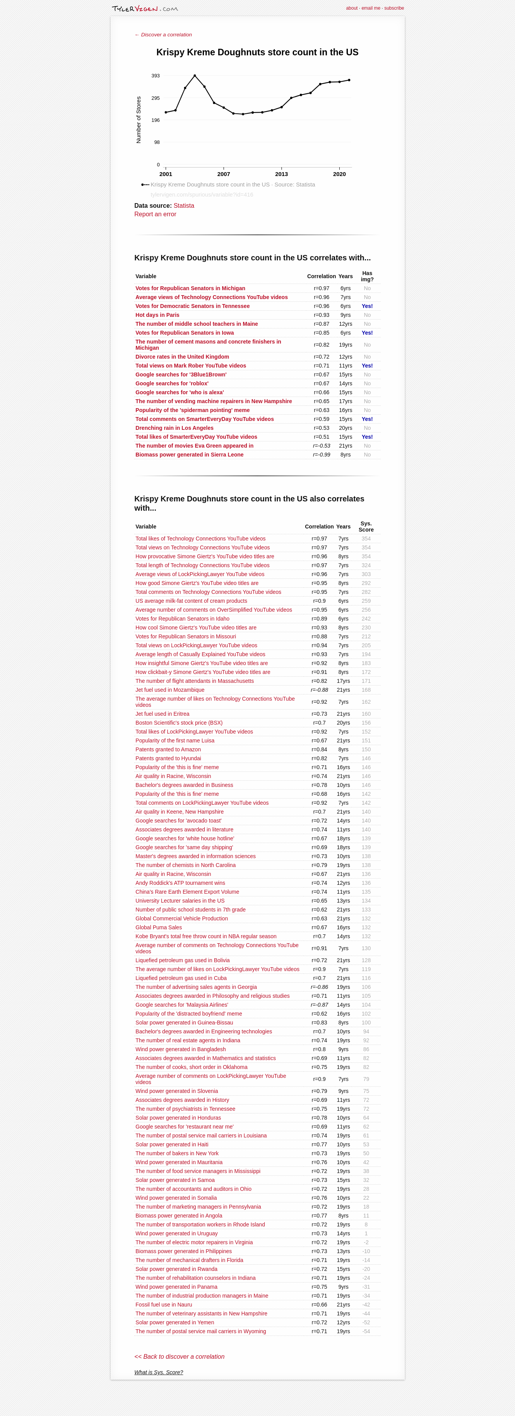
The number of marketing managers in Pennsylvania (198, 1207)
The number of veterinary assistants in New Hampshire (201, 1313)
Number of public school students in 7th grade (190, 909)
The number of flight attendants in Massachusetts (194, 681)
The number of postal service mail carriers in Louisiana (201, 1135)
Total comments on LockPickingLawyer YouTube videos (202, 803)
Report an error (155, 214)
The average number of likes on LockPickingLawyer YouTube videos (217, 969)
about (352, 8)
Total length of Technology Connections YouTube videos (202, 565)
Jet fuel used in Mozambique (169, 690)
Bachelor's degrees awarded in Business (184, 785)
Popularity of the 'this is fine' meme (177, 767)
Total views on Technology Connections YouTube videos (202, 547)
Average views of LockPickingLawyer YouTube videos (199, 574)
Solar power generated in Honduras (178, 1118)
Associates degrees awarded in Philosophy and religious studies (212, 996)
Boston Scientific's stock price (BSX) (178, 723)
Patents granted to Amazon (168, 749)
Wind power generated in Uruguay (176, 1233)
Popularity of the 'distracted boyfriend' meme (188, 1014)
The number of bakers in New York (177, 1153)
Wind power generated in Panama (176, 1287)
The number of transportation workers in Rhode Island (200, 1224)
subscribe (394, 8)
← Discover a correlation (163, 35)
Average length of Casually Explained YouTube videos (200, 654)
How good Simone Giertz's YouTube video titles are (196, 583)
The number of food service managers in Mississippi (197, 1171)
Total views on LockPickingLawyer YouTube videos (196, 645)
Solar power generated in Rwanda (176, 1269)
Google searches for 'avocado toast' (178, 820)
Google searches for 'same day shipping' (184, 847)
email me (370, 8)
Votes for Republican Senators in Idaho (182, 619)
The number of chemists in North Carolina (185, 865)
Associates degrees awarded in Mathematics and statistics (205, 1058)
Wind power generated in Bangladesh (180, 1049)
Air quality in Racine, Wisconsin (173, 776)
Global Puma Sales (158, 927)
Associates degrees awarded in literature (184, 829)
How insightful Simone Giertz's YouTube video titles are (201, 663)
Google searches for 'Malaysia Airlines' (181, 1005)
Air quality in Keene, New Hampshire (179, 812)
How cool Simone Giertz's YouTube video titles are (196, 627)
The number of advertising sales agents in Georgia (196, 987)
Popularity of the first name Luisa (174, 740)
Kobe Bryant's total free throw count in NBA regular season (206, 936)
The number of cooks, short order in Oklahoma (191, 1067)
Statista (184, 205)
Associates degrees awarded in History (182, 1100)
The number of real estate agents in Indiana (187, 1040)
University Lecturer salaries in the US (179, 901)
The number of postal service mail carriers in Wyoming (200, 1331)
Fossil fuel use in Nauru (163, 1304)
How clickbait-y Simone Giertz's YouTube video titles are (202, 672)
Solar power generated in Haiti (171, 1144)
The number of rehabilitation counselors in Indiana (195, 1278)
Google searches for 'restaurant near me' (184, 1127)
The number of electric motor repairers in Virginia (194, 1242)
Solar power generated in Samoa (175, 1180)
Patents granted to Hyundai (168, 758)
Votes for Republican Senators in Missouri (185, 636)
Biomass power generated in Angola (178, 1215)
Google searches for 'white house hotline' (184, 838)
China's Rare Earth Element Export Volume (187, 892)
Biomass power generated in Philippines (183, 1251)
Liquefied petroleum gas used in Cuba (181, 978)
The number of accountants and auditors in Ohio (193, 1189)
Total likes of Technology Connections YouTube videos (200, 538)
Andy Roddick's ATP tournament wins (180, 883)
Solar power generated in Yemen (174, 1322)
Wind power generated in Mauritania (178, 1162)
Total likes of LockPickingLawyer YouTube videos (194, 732)
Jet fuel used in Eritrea (162, 714)
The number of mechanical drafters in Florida (189, 1260)
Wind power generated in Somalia (176, 1198)
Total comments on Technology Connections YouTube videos (208, 592)
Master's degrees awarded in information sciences (195, 856)
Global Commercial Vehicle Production (181, 918)
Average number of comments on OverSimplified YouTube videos (213, 610)
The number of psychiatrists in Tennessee (185, 1109)
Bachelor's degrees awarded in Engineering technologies (203, 1031)
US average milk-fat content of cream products (191, 601)
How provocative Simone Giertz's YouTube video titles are (204, 556)
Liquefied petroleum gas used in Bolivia (182, 960)
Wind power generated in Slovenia (176, 1091)
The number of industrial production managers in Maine (201, 1296)
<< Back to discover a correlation (179, 1356)
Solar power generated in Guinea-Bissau (184, 1022)
